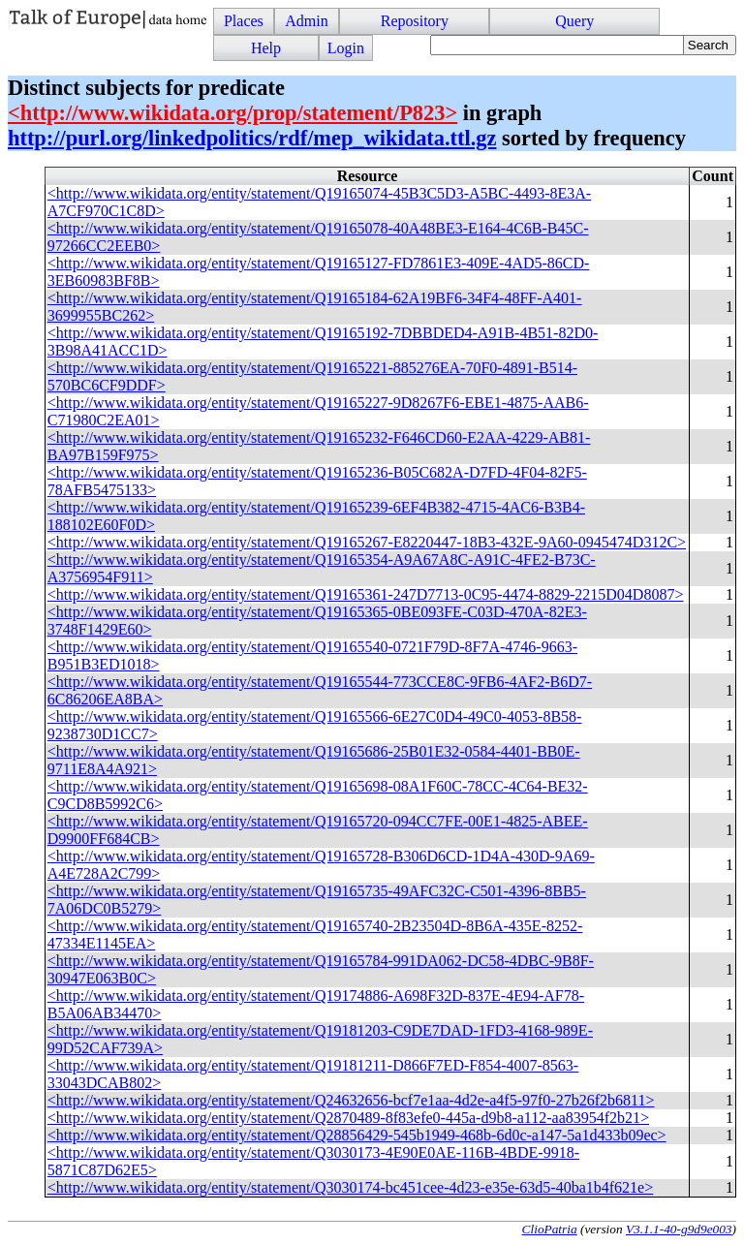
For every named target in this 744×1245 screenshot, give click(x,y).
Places (244, 21)
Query (574, 21)
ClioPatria (549, 1229)
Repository (415, 21)
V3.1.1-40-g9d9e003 (679, 1229)
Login (345, 48)
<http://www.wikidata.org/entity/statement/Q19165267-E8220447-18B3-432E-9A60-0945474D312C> (366, 542)
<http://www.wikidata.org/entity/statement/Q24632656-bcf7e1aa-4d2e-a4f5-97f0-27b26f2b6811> (351, 1100)
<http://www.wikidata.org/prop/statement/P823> (232, 113)
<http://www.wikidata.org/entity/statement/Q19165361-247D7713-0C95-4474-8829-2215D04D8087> (365, 594)
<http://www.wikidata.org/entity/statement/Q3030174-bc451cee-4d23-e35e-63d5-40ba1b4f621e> (350, 1187)
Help (266, 48)
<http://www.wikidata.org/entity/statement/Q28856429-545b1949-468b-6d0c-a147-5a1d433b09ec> (356, 1135)
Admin (306, 21)
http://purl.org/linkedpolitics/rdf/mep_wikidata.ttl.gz (252, 138)
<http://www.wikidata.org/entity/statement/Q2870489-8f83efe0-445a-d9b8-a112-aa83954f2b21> (348, 1117)
